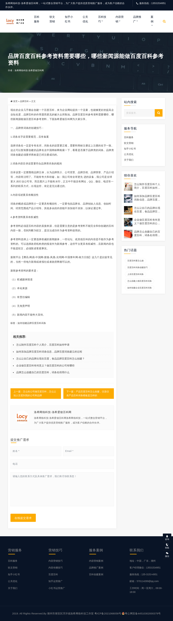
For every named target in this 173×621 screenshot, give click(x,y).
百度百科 (53, 574)
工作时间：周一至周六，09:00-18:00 (146, 590)
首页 (15, 101)
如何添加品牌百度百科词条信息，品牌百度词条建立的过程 (49, 351)
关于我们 (128, 159)
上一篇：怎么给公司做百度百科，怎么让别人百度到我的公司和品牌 (35, 393)
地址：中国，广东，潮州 (143, 560)
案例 (152, 19)
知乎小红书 (69, 19)
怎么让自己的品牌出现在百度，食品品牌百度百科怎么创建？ (50, 358)
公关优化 (85, 19)
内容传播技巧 (55, 567)
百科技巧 (102, 19)
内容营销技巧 (55, 560)
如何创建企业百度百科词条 (139, 288)
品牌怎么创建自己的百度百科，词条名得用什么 (42, 372)
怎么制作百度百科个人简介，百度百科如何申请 (42, 344)
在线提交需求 (23, 518)
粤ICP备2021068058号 (107, 613)
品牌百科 (24, 101)
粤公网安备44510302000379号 (141, 613)
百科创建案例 (96, 574)
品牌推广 (137, 19)
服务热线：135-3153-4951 (143, 574)
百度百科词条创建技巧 (137, 267)
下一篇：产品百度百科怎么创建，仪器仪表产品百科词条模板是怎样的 (87, 393)
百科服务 (36, 19)
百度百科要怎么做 (135, 260)
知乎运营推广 (55, 581)
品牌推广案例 (96, 567)
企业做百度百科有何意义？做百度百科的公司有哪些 (45, 365)
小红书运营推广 (56, 588)
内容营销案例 (96, 560)
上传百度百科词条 (135, 274)
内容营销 (120, 19)
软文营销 (52, 19)
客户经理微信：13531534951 (145, 567)
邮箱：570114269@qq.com (144, 581)
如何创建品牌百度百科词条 (32, 323)
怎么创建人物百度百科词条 (139, 281)
